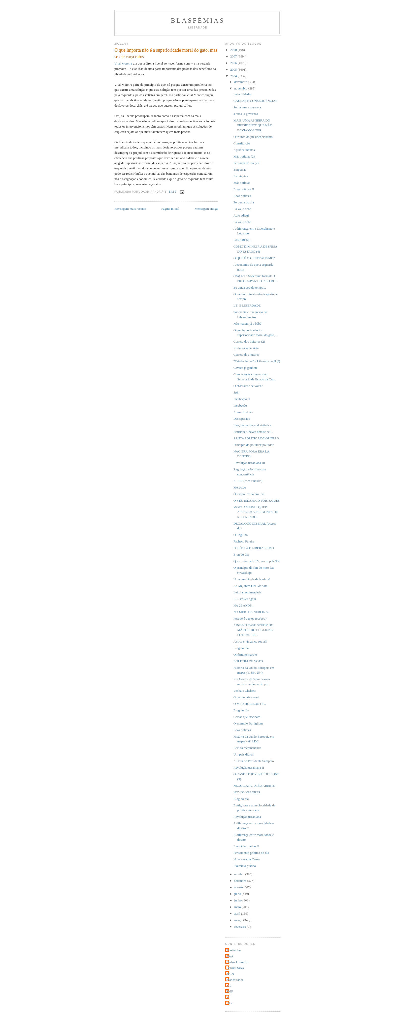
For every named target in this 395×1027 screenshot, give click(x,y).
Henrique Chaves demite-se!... (253, 432)
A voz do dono (242, 412)
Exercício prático (244, 866)
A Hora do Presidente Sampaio (253, 761)
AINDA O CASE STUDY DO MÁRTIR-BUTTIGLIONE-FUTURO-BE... (253, 630)
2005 (234, 69)
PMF (229, 991)
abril (237, 913)
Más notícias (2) (243, 156)
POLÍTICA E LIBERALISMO (253, 548)
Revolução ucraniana (247, 817)
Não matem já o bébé (247, 323)
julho (238, 894)
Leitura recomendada (247, 592)
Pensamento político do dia (251, 853)
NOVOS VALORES (246, 792)
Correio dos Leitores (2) (249, 341)
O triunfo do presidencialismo (253, 137)
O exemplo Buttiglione (248, 723)
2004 (234, 76)
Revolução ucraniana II (248, 767)
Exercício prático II (246, 846)
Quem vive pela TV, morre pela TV (256, 561)
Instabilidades (242, 94)
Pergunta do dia (243, 202)
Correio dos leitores (246, 354)
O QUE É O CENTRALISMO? (254, 258)
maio (238, 907)
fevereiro (240, 926)
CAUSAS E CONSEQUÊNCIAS (255, 101)
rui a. (229, 1003)
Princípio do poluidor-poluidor (253, 445)
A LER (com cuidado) (247, 481)
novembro (241, 88)
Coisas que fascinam (246, 717)
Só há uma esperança (247, 107)
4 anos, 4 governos (245, 114)
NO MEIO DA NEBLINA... (251, 612)
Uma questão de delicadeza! (251, 579)
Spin (236, 392)
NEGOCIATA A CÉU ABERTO (254, 786)
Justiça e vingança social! (250, 641)
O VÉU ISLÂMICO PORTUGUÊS (256, 500)
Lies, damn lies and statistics (252, 425)
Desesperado (241, 418)
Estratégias (240, 176)
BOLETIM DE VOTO (248, 661)
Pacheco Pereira (243, 541)
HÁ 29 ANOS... (243, 605)
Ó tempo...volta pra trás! (249, 494)
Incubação (240, 405)
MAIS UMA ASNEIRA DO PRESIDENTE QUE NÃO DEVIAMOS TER (252, 125)
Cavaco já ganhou (245, 368)
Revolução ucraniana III (249, 463)
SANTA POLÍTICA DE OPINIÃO (256, 438)
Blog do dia (241, 554)
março (238, 920)
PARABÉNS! (242, 240)
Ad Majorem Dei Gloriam (250, 586)
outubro (239, 874)
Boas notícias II (243, 189)
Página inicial (170, 208)
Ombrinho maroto (245, 654)
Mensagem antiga (206, 208)
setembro (240, 881)
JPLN (230, 974)
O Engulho (240, 535)
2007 (234, 56)
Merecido (239, 487)
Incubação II (241, 399)
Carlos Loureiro (236, 962)
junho (238, 900)
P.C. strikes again (244, 599)
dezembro (241, 82)
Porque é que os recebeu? (250, 618)
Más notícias (241, 183)
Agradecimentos (244, 150)
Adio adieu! (241, 215)
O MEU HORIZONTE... (249, 704)
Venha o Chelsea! (244, 690)
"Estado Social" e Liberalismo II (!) (256, 361)
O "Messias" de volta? (247, 386)
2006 (234, 63)
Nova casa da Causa (246, 859)
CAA (229, 956)
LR (228, 985)
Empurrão (239, 169)
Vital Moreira (123, 63)
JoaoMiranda (235, 980)
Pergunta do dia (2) (245, 163)
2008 (234, 50)
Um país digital (243, 754)
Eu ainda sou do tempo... (249, 287)
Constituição (241, 143)
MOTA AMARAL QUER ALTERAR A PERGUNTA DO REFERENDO (255, 512)
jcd (228, 997)
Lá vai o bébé (242, 209)
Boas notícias (242, 196)
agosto (239, 887)
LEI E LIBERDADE (246, 305)
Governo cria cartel (245, 697)
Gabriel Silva (235, 968)
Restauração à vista (245, 348)
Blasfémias (198, 20)
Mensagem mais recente (130, 208)
